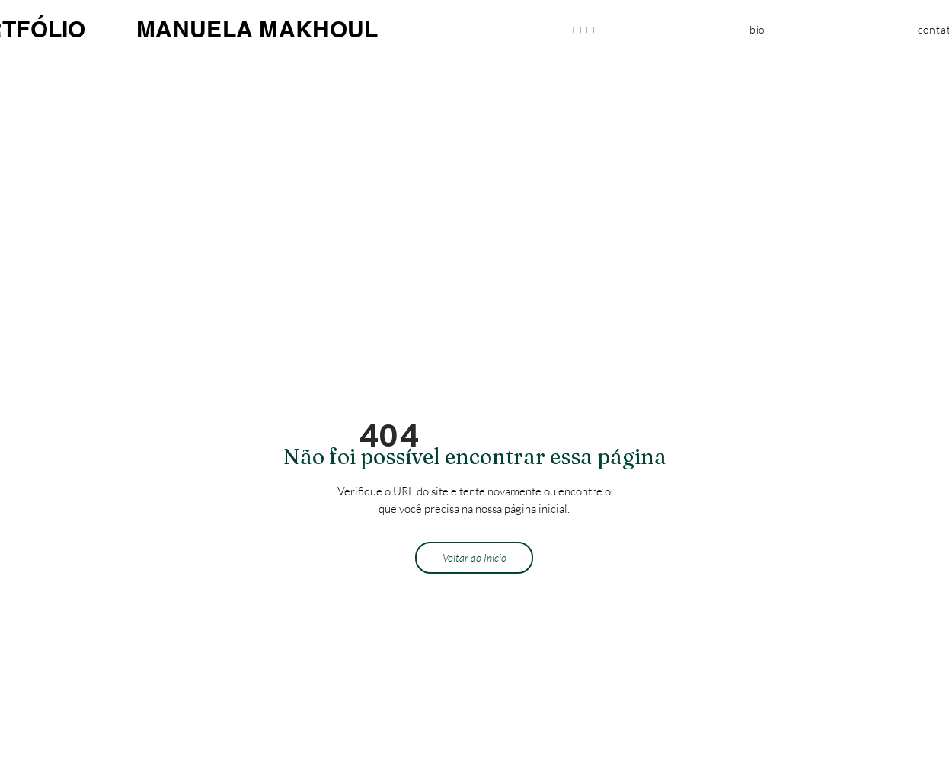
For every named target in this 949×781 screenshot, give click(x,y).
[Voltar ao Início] (474, 558)
